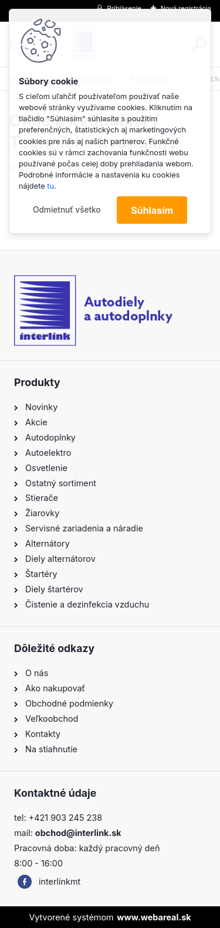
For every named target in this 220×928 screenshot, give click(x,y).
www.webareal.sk (154, 917)
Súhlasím (152, 210)
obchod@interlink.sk (78, 833)
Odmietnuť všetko (67, 209)
